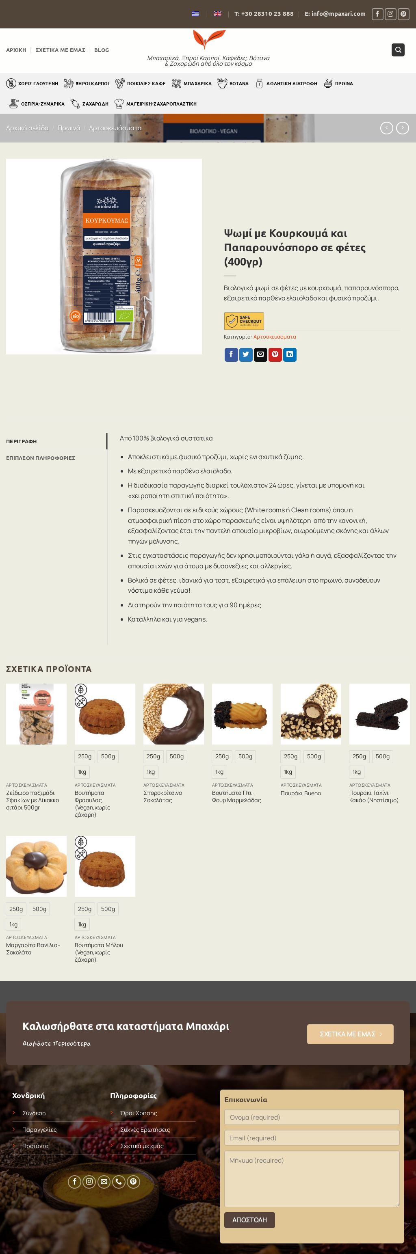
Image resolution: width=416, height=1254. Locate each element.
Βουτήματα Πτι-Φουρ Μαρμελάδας (236, 796)
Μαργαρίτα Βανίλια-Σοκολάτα (33, 948)
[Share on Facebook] (231, 355)
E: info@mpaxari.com (335, 13)
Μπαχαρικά (191, 83)
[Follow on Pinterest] (404, 14)
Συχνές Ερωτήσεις (145, 1129)
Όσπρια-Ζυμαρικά (37, 104)
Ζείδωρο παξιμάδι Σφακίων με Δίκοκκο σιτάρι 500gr (32, 800)
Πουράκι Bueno (301, 793)
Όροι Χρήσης (138, 1113)
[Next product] (386, 128)
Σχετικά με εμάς (60, 49)
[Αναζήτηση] (398, 50)
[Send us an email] (104, 1182)
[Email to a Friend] (260, 355)
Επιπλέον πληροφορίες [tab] (40, 457)
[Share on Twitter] (246, 355)
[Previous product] (402, 128)
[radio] (85, 757)
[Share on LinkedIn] (290, 355)
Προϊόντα (35, 1146)
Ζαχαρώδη (89, 104)
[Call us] (119, 1182)
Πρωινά (338, 83)
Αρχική (16, 49)
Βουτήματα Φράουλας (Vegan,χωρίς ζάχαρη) (92, 804)
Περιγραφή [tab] (21, 441)
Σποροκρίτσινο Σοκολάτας (162, 796)
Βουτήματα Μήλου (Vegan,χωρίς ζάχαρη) (99, 952)
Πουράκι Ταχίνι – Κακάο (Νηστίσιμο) (374, 796)
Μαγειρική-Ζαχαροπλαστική (155, 104)
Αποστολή (249, 1219)
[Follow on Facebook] (378, 14)
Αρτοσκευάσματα (115, 127)
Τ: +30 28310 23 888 (264, 13)
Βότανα (233, 83)
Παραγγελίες (39, 1129)
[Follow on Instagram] (390, 14)
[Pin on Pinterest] (275, 355)
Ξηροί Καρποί (86, 83)
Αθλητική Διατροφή (285, 83)
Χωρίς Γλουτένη (32, 83)
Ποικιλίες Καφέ (140, 83)
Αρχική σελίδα (27, 127)
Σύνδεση (34, 1113)
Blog (101, 49)
